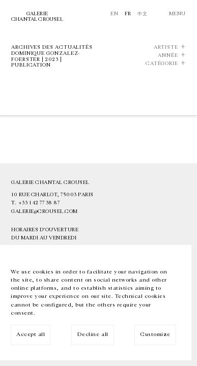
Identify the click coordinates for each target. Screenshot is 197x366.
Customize (155, 334)
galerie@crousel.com (44, 211)
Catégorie (162, 64)
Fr (128, 14)
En (114, 14)
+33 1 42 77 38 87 (39, 203)
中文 (142, 14)
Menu (177, 14)
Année (168, 55)
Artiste (166, 47)
